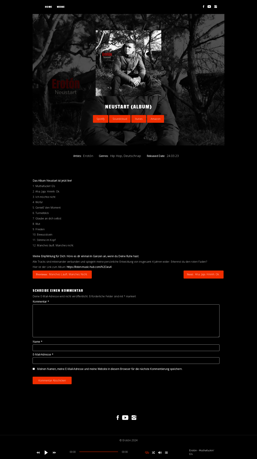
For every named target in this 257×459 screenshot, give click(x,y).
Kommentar (41, 301)
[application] (98, 452)
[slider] (98, 452)
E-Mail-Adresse (43, 354)
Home (48, 7)
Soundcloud (120, 119)
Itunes (139, 119)
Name (37, 341)
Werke (61, 7)
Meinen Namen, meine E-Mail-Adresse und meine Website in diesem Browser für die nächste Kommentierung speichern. (109, 369)
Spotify (101, 119)
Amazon (156, 119)
